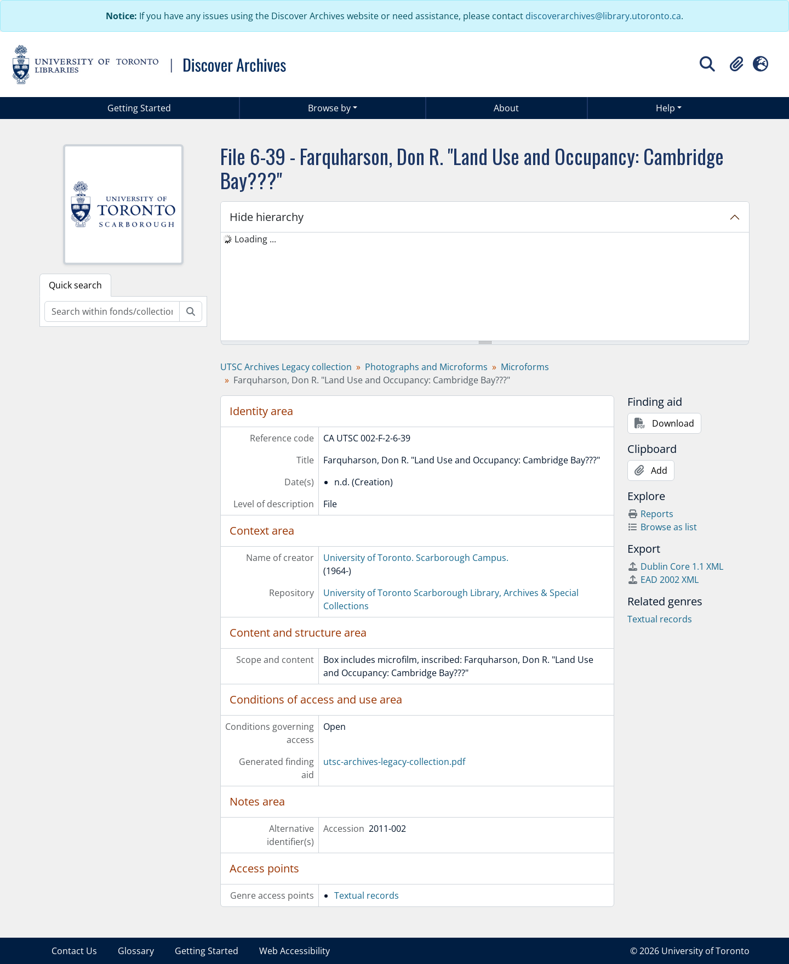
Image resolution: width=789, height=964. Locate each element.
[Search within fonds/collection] (112, 311)
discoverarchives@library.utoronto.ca (603, 16)
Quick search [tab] (75, 285)
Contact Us (74, 951)
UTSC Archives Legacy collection (286, 367)
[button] (736, 64)
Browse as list (662, 527)
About (506, 108)
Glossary (136, 951)
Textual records (366, 895)
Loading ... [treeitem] (255, 239)
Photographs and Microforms (426, 367)
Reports (650, 514)
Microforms (525, 367)
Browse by (329, 108)
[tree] (485, 287)
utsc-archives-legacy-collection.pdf (394, 762)
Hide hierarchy (267, 216)
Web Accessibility (294, 951)
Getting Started (139, 108)
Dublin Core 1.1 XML (675, 566)
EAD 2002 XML (663, 580)
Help (665, 108)
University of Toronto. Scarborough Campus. (415, 558)
